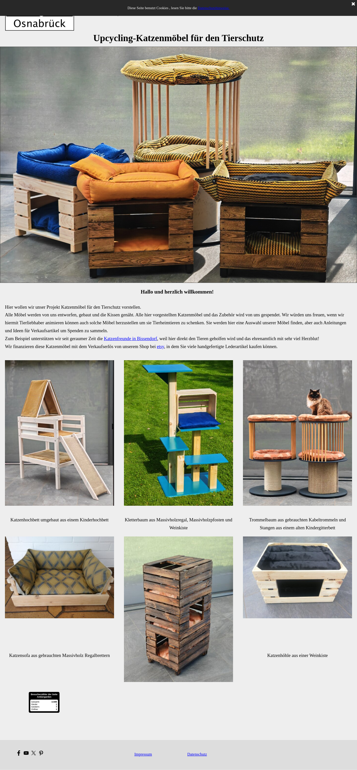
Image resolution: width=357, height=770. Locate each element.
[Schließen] (353, 4)
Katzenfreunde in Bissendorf (130, 338)
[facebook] (19, 753)
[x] (33, 753)
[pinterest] (41, 753)
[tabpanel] (178, 38)
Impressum (143, 754)
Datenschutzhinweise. (214, 8)
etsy (160, 346)
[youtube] (26, 753)
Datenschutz (197, 754)
